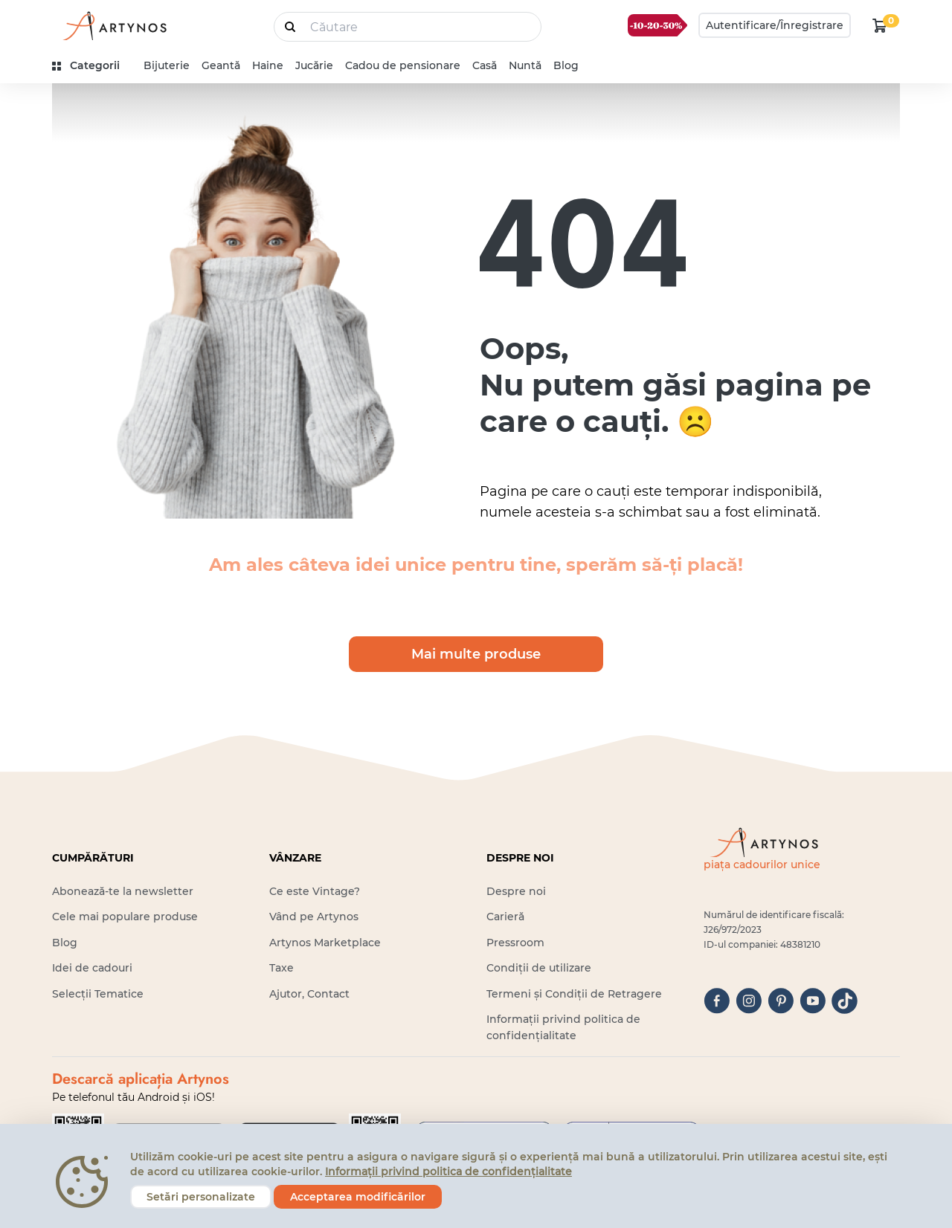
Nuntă (525, 65)
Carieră (505, 916)
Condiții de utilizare (538, 968)
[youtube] (813, 1001)
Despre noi (516, 891)
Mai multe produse (476, 654)
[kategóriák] (92, 66)
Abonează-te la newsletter (122, 891)
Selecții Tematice (98, 994)
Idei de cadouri (92, 968)
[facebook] (717, 1001)
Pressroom (515, 942)
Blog (566, 65)
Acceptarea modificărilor (357, 1196)
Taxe (281, 968)
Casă (484, 65)
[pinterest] (781, 1001)
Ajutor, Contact (309, 994)
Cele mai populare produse (125, 916)
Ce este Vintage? (314, 891)
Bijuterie (167, 65)
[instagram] (749, 1001)
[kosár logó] (880, 25)
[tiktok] (845, 1001)
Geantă (221, 65)
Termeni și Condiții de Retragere (574, 994)
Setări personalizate (201, 1196)
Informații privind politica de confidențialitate (448, 1171)
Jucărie (314, 65)
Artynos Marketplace (325, 942)
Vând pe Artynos (313, 916)
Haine (267, 65)
